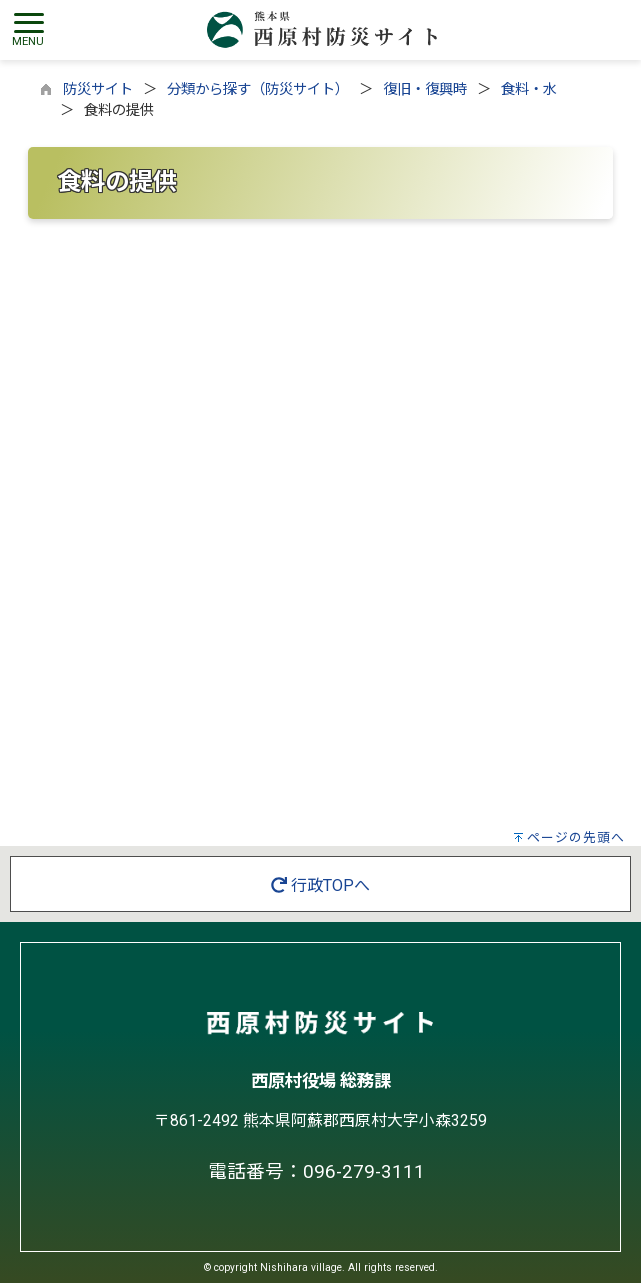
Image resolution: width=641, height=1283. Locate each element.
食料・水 (529, 89)
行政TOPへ (320, 885)
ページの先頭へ (576, 837)
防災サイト (98, 89)
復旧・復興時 (425, 89)
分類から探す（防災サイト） (258, 89)
